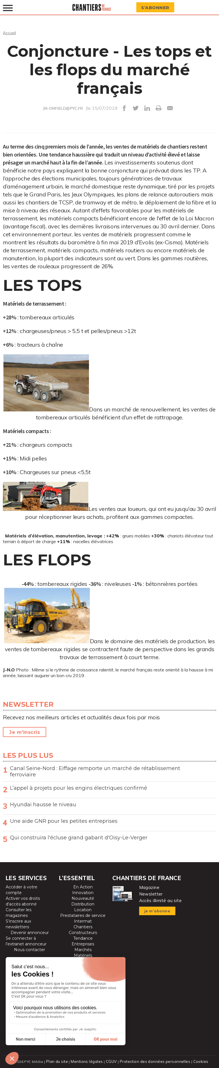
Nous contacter (29, 949)
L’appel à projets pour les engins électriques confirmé (78, 788)
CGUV (112, 1061)
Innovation (83, 892)
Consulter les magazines (18, 912)
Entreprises (83, 943)
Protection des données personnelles (154, 1061)
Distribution (82, 903)
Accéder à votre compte (21, 889)
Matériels (83, 955)
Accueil (10, 32)
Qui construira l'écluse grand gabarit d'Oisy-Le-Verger (78, 837)
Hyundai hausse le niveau (43, 804)
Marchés (83, 949)
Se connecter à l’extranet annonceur (26, 940)
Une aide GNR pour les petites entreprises (63, 821)
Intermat (83, 920)
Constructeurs (83, 932)
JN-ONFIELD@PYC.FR (63, 108)
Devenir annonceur (30, 932)
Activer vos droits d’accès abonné (23, 901)
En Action (83, 886)
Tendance (83, 938)
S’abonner (157, 7)
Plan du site (59, 1061)
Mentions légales (88, 1061)
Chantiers (83, 926)
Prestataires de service (83, 915)
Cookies (198, 1061)
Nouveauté (83, 898)
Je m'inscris (24, 732)
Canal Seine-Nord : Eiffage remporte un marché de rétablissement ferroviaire (95, 771)
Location (83, 909)
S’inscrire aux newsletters (18, 923)
